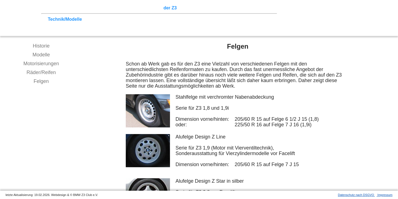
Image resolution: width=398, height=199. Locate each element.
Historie (41, 46)
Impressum (384, 195)
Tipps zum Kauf (118, 19)
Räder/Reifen (41, 72)
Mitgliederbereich (248, 8)
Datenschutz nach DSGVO (356, 195)
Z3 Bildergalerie (196, 8)
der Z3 (170, 8)
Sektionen (150, 8)
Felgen (41, 81)
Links (221, 8)
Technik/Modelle (65, 19)
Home (54, 8)
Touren (94, 8)
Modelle (41, 54)
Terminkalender (120, 8)
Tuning (92, 19)
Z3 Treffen (73, 8)
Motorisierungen (41, 63)
